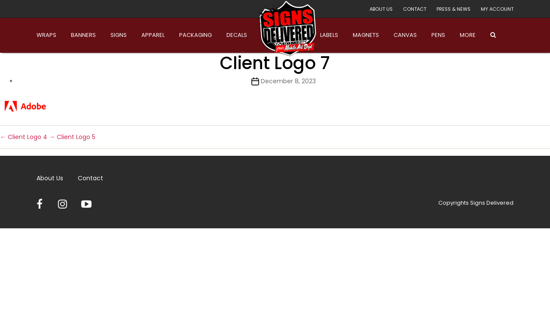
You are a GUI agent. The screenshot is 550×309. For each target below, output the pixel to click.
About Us (381, 9)
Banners (83, 35)
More (468, 35)
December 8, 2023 (288, 81)
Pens (438, 35)
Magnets (366, 35)
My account (497, 9)
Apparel (153, 35)
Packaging (195, 35)
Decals (236, 35)
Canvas (405, 35)
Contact (414, 9)
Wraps (46, 35)
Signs (118, 35)
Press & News (454, 9)
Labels (329, 35)
